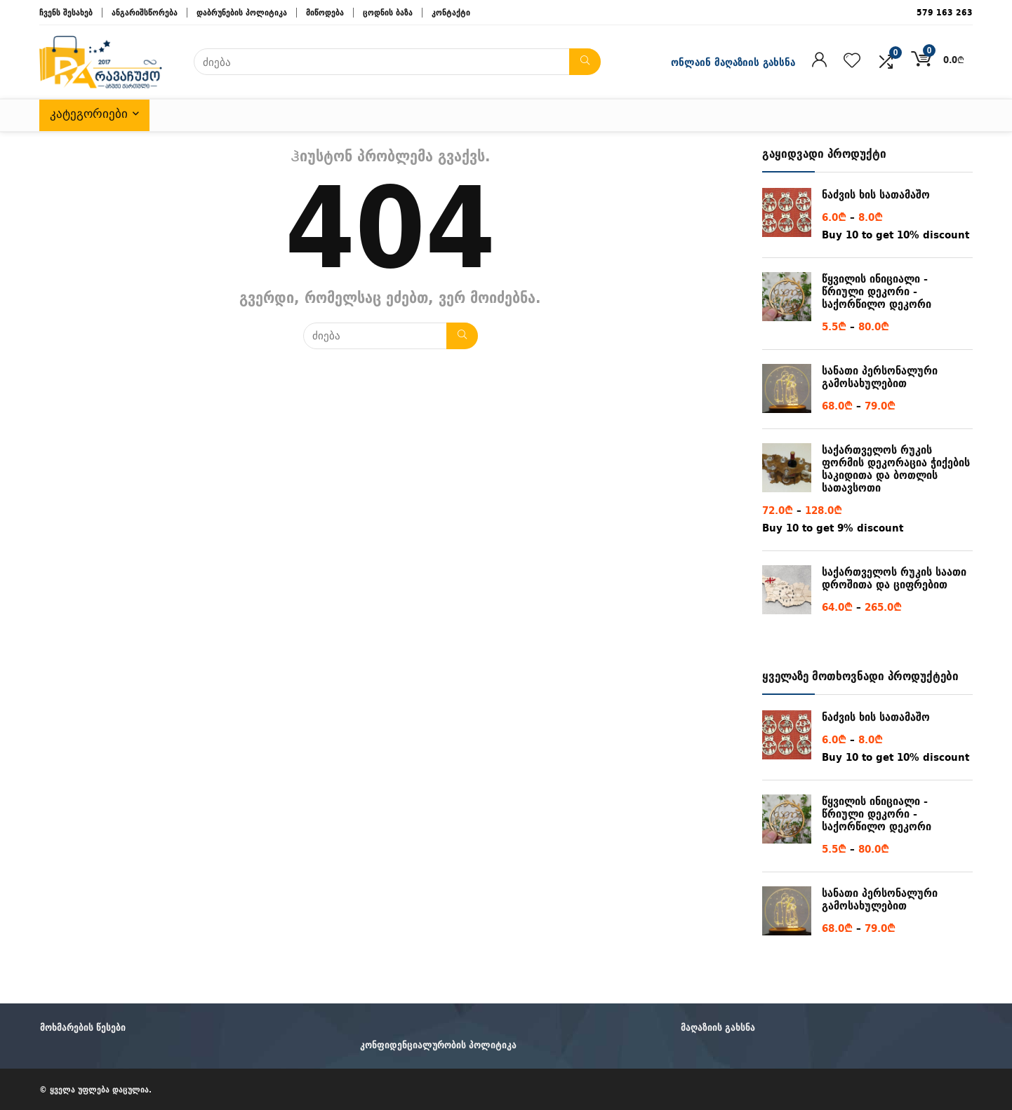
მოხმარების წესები (83, 1027)
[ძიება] (585, 61)
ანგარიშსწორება (145, 12)
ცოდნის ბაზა (388, 12)
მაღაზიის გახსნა (718, 1027)
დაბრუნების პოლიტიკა (242, 12)
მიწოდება (325, 12)
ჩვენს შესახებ (66, 12)
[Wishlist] (852, 61)
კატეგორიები (89, 114)
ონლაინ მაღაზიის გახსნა (733, 62)
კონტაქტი (451, 12)
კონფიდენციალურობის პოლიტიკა (438, 1045)
